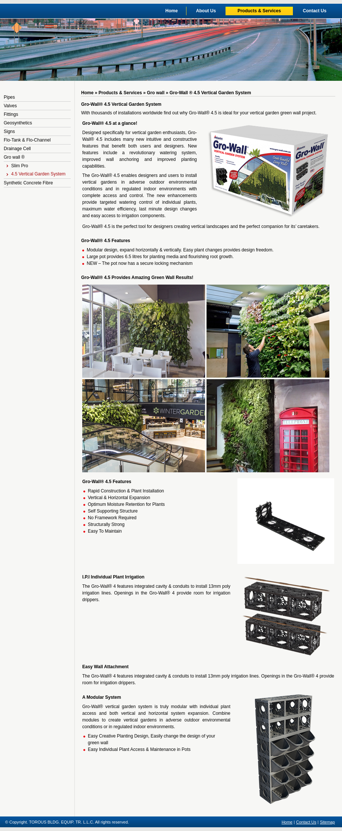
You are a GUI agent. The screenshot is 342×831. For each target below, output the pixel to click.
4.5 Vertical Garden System (36, 174)
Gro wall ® (14, 157)
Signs (9, 131)
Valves (10, 105)
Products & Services (259, 10)
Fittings (11, 114)
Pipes (9, 97)
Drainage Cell (17, 148)
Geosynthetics (18, 123)
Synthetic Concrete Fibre (28, 182)
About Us (206, 10)
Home (171, 10)
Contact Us (314, 10)
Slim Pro (17, 165)
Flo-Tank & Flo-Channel (27, 140)
